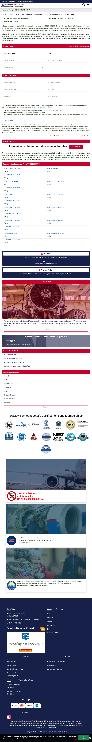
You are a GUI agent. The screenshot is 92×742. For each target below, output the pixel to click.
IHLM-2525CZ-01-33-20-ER (12, 239)
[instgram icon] (9, 716)
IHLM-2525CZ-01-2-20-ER (11, 226)
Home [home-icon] (4, 10)
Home (49, 614)
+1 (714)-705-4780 (14, 623)
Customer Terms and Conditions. (43, 107)
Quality (49, 621)
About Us (50, 617)
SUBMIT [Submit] (9, 120)
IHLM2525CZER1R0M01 (11, 233)
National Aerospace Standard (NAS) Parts (17, 366)
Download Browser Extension (26, 628)
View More (46, 330)
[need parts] (24, 68)
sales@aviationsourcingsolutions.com (46, 263)
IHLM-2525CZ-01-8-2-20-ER (12, 194)
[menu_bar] (88, 5)
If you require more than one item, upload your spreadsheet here (38, 146)
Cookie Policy (11, 665)
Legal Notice (51, 665)
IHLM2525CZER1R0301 (11, 181)
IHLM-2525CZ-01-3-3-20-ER (12, 213)
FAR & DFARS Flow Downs (56, 661)
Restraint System (9, 395)
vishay (16, 21)
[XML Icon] (56, 633)
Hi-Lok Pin (7, 376)
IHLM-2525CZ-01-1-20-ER (11, 200)
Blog (48, 629)
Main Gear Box (8, 383)
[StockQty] (24, 60)
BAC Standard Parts (10, 354)
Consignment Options (54, 669)
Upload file (76, 146)
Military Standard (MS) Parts (13, 358)
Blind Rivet (7, 402)
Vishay (11, 10)
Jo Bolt (6, 391)
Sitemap (50, 633)
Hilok (5, 380)
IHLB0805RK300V (52, 168)
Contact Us (51, 625)
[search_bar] (83, 5)
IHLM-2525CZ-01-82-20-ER (12, 188)
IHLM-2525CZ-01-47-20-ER (12, 220)
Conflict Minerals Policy (15, 669)
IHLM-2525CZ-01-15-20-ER (55, 207)
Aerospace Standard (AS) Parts (14, 362)
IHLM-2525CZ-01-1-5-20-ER (55, 181)
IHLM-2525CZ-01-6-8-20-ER (55, 194)
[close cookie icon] (90, 737)
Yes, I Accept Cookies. (83, 738)
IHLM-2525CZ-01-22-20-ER (12, 207)
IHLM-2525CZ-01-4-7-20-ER (55, 220)
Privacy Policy (11, 661)
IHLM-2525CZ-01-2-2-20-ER (12, 175)
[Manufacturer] (67, 53)
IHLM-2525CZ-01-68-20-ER (12, 168)
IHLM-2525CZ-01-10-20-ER (55, 233)
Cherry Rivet (8, 387)
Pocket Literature (9, 399)
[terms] (2, 105)
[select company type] (24, 89)
